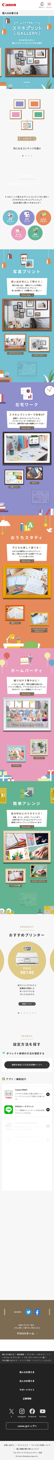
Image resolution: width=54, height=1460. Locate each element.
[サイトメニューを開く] (49, 5)
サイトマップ (23, 1445)
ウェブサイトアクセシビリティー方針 (27, 1452)
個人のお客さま (10, 13)
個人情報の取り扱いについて (27, 1449)
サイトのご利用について (40, 1445)
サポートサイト (27, 1389)
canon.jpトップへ (27, 1426)
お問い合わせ (9, 1445)
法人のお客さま (27, 1380)
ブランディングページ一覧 (34, 1357)
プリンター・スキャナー (36, 1354)
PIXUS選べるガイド (9, 1360)
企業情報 (27, 1398)
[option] (27, 52)
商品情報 (20, 1354)
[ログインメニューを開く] (41, 5)
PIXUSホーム (26, 1333)
